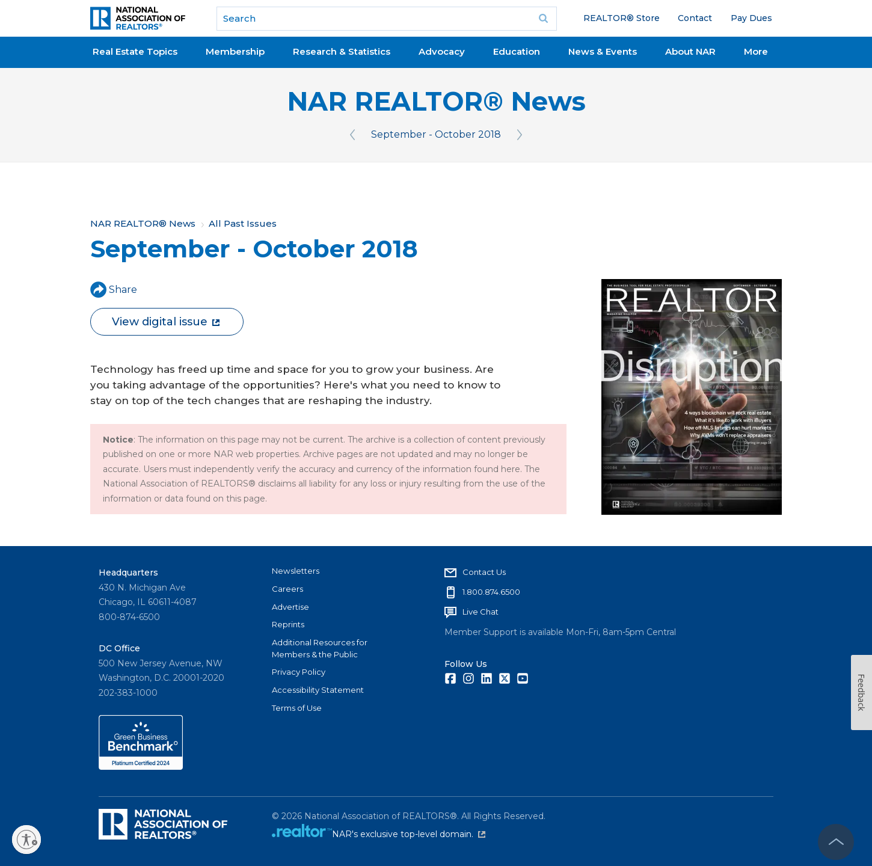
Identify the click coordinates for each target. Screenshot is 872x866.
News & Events (602, 51)
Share (113, 289)
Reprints (288, 624)
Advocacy (442, 51)
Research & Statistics (341, 51)
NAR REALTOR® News (436, 101)
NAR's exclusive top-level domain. (408, 834)
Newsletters (295, 571)
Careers (287, 589)
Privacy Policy (298, 672)
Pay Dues (751, 18)
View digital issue (166, 321)
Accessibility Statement (318, 690)
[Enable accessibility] (26, 839)
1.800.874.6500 (491, 592)
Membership (235, 51)
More (756, 51)
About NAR (690, 51)
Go (544, 19)
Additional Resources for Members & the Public (319, 648)
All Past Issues (243, 223)
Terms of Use (297, 708)
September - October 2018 (436, 134)
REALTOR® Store (621, 18)
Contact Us (484, 572)
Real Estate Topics (135, 51)
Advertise (290, 607)
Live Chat (480, 611)
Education (516, 51)
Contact (695, 18)
